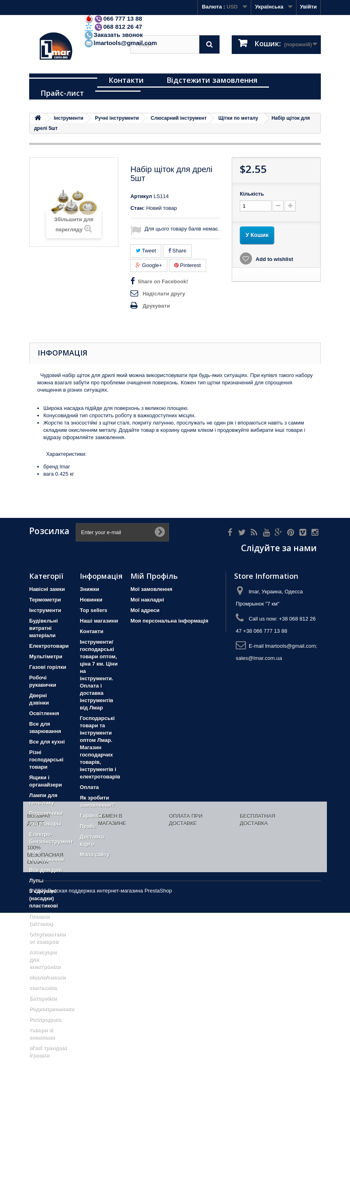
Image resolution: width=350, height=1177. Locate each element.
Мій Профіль (154, 576)
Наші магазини (99, 621)
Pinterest (187, 265)
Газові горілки (47, 667)
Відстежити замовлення (212, 80)
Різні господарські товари (46, 759)
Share (177, 251)
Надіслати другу (164, 294)
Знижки (89, 589)
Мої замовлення (151, 589)
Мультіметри (45, 656)
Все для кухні (47, 742)
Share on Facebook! (163, 281)
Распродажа (45, 1019)
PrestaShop (158, 1155)
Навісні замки (47, 589)
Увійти (308, 7)
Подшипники (45, 813)
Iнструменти (45, 610)
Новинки (91, 600)
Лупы (36, 880)
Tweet (146, 251)
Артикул (141, 196)
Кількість (252, 194)
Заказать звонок (113, 34)
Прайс (88, 826)
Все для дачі (45, 870)
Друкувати (156, 306)
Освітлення (44, 713)
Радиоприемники (51, 1009)
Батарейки (43, 998)
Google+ (149, 265)
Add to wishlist (273, 259)
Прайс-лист (62, 93)
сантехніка (43, 988)
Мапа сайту (94, 854)
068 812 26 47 (113, 26)
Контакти (126, 80)
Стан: (137, 208)
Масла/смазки (47, 977)
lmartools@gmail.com (120, 42)
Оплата (89, 787)
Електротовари (49, 646)
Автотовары (45, 824)
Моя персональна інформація (169, 621)
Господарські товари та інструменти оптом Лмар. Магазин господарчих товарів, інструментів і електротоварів (100, 747)
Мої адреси (145, 610)
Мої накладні (147, 600)
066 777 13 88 (113, 18)
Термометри (45, 600)
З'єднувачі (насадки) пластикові (43, 898)
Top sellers (93, 610)
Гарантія (91, 816)
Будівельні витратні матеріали (43, 628)
